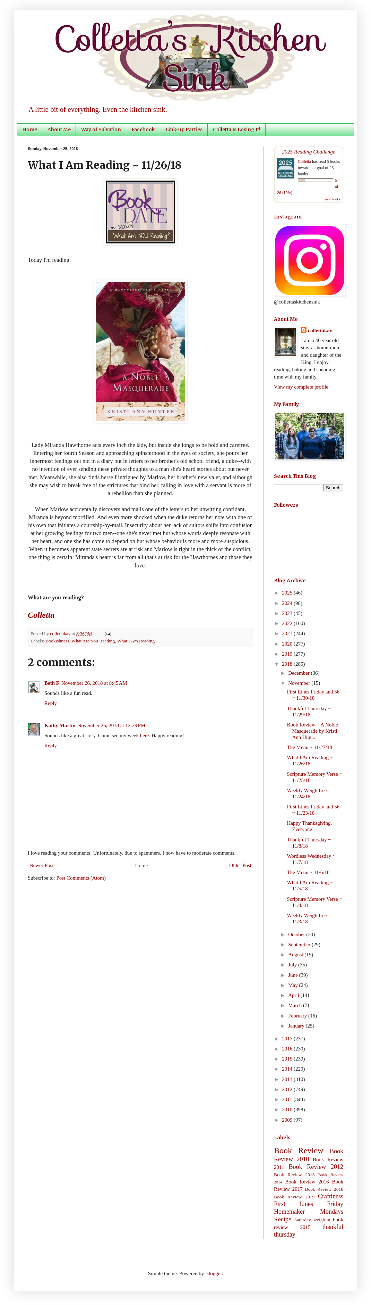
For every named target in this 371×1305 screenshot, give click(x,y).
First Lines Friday (308, 1203)
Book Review (298, 1150)
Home (29, 129)
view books (332, 199)
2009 (288, 1120)
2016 (288, 1049)
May (293, 985)
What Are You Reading (93, 640)
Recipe (282, 1219)
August (296, 954)
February (298, 1016)
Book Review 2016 (307, 1182)
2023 (288, 613)
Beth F (51, 683)
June (293, 975)
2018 (288, 664)
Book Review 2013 (294, 1174)
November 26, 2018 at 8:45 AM (94, 683)
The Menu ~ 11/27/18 (309, 747)
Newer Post (41, 865)
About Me (59, 129)
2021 (288, 633)
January (296, 1026)
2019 (288, 654)
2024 (288, 603)
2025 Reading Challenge (308, 152)
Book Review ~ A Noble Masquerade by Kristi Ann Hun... (312, 731)
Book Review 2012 (315, 1166)
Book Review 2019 (294, 1196)
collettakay (61, 633)
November (299, 683)
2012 (288, 1089)
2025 (288, 593)
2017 (288, 1038)
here (144, 735)
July (293, 964)
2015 (288, 1059)
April (294, 995)
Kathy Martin (60, 725)
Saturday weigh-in (312, 1219)
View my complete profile (301, 387)
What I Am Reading (136, 640)
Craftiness (330, 1196)
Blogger (213, 1273)
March (295, 1005)
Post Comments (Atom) (81, 878)
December (299, 673)
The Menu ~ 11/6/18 (308, 872)
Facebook (143, 129)
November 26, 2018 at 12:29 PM (112, 725)
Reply (50, 703)
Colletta (304, 161)
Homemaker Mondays (308, 1211)
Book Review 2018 (324, 1189)
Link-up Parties (183, 129)
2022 (288, 623)
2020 (288, 644)
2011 (287, 1099)
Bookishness (57, 640)
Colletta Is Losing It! (236, 129)
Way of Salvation (101, 129)
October (297, 934)
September (300, 944)
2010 (288, 1109)
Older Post (240, 865)
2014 (288, 1069)
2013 (288, 1079)
